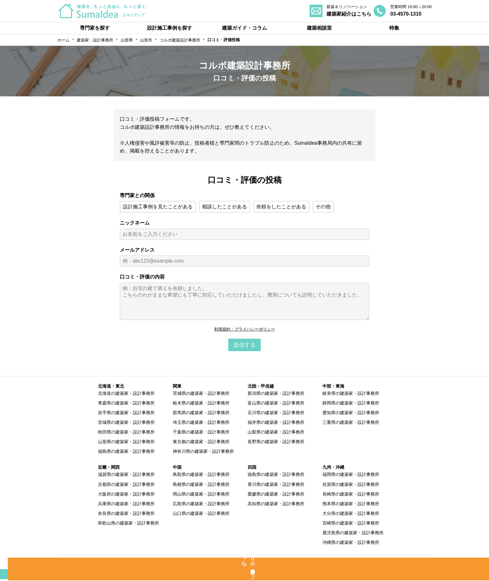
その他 (323, 206)
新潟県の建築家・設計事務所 (276, 394)
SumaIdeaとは (107, 563)
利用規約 (300, 563)
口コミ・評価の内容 (142, 276)
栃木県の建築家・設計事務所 (201, 403)
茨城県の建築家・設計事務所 (201, 394)
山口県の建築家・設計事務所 (201, 514)
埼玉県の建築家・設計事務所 (201, 423)
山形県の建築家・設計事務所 (126, 442)
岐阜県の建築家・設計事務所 (350, 394)
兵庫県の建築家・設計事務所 (126, 504)
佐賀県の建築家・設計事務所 (350, 484)
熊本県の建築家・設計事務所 (350, 504)
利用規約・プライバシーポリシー (244, 329)
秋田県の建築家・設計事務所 (126, 432)
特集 (394, 28)
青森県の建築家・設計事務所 (126, 403)
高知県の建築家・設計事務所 (276, 504)
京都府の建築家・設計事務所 (126, 484)
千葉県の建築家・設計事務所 (201, 432)
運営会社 (388, 563)
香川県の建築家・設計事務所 (276, 484)
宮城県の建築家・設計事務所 (126, 423)
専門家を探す (95, 28)
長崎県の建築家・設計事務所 (350, 494)
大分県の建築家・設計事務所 (350, 514)
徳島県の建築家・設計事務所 (276, 475)
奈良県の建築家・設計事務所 (126, 514)
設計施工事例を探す (169, 28)
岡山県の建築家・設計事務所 (201, 494)
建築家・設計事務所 (95, 40)
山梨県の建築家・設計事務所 (276, 432)
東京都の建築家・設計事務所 (201, 442)
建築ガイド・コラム (244, 28)
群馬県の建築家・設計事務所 (201, 413)
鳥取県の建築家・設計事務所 (201, 475)
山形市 (146, 40)
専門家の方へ (207, 563)
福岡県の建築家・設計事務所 (350, 475)
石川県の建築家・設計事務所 (276, 413)
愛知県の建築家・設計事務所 (350, 413)
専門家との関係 (137, 195)
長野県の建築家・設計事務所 (276, 442)
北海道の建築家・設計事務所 (126, 394)
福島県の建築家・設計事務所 (126, 452)
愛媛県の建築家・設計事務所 (276, 494)
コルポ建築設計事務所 (180, 40)
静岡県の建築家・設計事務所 (350, 403)
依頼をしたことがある (281, 206)
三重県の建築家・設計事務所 (350, 423)
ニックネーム (135, 222)
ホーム (63, 40)
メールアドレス (137, 250)
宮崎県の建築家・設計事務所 (350, 523)
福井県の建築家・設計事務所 (276, 423)
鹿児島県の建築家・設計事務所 (353, 533)
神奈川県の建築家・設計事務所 (203, 452)
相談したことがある (224, 206)
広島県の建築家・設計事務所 (201, 504)
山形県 (127, 40)
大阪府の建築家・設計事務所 (126, 494)
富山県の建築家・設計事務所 (276, 403)
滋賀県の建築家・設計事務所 (126, 475)
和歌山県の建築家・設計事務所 (128, 523)
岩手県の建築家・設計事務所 (126, 413)
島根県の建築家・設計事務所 (201, 484)
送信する (244, 346)
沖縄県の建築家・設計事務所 (350, 543)
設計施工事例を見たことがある (158, 206)
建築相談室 (319, 28)
